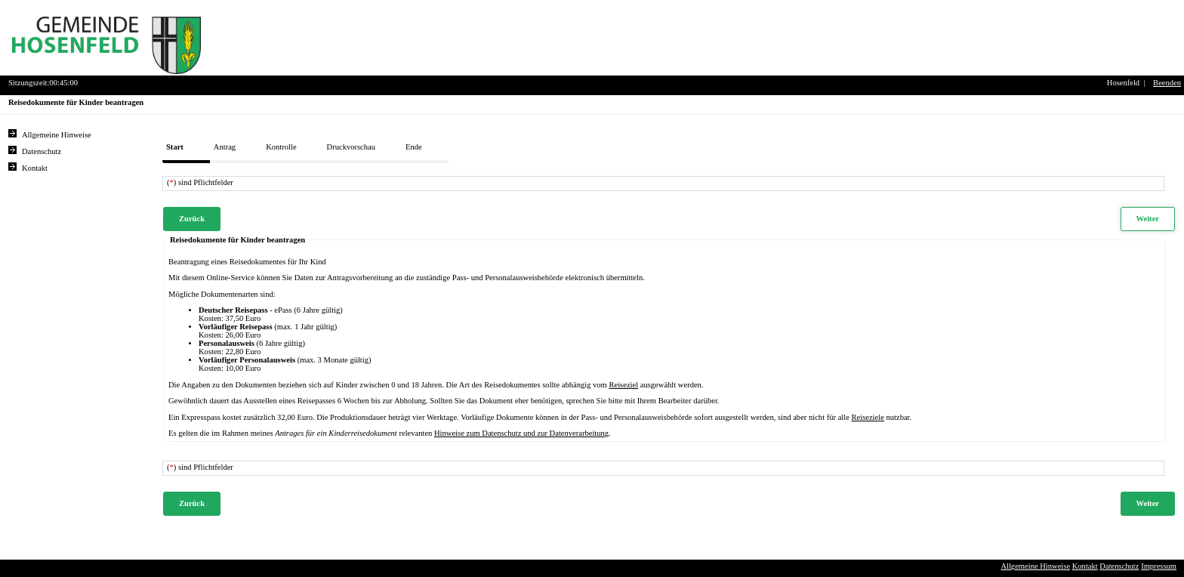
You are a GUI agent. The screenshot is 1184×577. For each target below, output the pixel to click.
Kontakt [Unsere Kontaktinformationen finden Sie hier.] (35, 168)
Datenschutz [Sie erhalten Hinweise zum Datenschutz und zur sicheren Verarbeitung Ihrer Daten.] (41, 151)
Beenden (1167, 83)
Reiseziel (623, 385)
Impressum (1158, 566)
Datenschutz (1119, 566)
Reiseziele (868, 417)
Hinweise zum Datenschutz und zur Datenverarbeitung (521, 433)
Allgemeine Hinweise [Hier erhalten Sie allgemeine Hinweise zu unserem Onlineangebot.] (56, 135)
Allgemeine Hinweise (1035, 566)
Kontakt (1085, 566)
